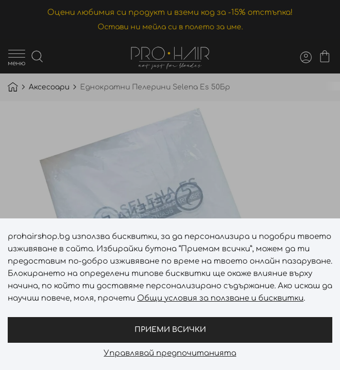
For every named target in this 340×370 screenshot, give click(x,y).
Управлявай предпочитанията (170, 353)
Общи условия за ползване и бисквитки (220, 298)
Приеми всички (170, 330)
